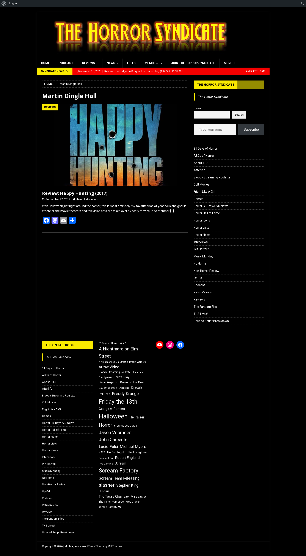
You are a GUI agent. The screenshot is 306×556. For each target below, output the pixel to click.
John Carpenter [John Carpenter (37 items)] (114, 439)
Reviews (88, 63)
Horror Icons (202, 220)
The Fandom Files (206, 306)
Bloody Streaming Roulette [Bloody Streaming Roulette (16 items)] (115, 372)
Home (45, 63)
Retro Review (203, 292)
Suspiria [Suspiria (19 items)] (104, 491)
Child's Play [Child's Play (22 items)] (121, 377)
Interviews (201, 242)
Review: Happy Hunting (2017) (75, 193)
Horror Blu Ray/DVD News (211, 206)
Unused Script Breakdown (211, 321)
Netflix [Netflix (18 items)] (111, 452)
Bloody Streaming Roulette (212, 177)
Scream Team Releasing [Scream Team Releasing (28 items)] (119, 478)
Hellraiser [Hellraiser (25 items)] (136, 417)
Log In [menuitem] (13, 3)
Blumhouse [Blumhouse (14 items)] (138, 372)
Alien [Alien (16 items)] (123, 343)
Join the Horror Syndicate (193, 63)
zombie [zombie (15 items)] (103, 506)
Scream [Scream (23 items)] (120, 463)
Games (198, 199)
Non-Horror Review (206, 271)
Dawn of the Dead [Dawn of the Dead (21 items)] (132, 382)
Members (151, 63)
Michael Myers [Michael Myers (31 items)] (133, 446)
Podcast (66, 63)
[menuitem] (4, 3)
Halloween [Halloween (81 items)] (113, 416)
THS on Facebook (59, 345)
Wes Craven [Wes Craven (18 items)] (133, 501)
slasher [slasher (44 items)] (107, 485)
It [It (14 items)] (114, 425)
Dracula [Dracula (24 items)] (136, 388)
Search (198, 108)
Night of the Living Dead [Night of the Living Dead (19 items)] (132, 452)
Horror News (202, 235)
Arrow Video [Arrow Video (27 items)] (109, 367)
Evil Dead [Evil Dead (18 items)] (104, 394)
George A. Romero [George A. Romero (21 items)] (112, 409)
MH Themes (115, 546)
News (111, 63)
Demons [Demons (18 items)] (124, 387)
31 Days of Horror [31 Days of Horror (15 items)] (108, 343)
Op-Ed (198, 278)
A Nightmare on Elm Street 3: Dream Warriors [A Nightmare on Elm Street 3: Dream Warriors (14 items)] (122, 362)
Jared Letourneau (87, 199)
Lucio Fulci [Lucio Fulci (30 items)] (108, 446)
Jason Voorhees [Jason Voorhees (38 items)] (115, 432)
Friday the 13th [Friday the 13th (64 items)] (118, 401)
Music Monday (203, 256)
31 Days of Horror (205, 148)
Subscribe (251, 129)
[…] (172, 211)
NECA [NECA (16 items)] (102, 452)
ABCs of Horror (204, 155)
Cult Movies (201, 184)
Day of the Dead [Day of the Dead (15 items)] (108, 388)
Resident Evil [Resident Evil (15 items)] (106, 458)
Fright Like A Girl (204, 191)
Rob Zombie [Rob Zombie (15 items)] (106, 463)
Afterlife (199, 170)
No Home (200, 263)
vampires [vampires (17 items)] (118, 501)
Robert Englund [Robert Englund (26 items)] (127, 457)
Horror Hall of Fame (207, 213)
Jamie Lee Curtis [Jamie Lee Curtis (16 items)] (127, 425)
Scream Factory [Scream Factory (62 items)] (118, 470)
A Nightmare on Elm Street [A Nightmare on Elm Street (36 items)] (118, 352)
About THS (201, 163)
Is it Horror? (201, 249)
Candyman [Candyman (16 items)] (105, 377)
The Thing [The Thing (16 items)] (105, 501)
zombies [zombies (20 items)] (115, 506)
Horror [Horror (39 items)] (105, 425)
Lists (131, 63)
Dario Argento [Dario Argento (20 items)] (108, 382)
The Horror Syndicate (215, 84)
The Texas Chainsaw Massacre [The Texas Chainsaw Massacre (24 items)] (122, 496)
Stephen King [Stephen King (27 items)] (127, 485)
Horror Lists (201, 227)
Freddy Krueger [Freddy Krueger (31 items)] (126, 393)
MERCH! (229, 63)
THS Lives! (201, 314)
